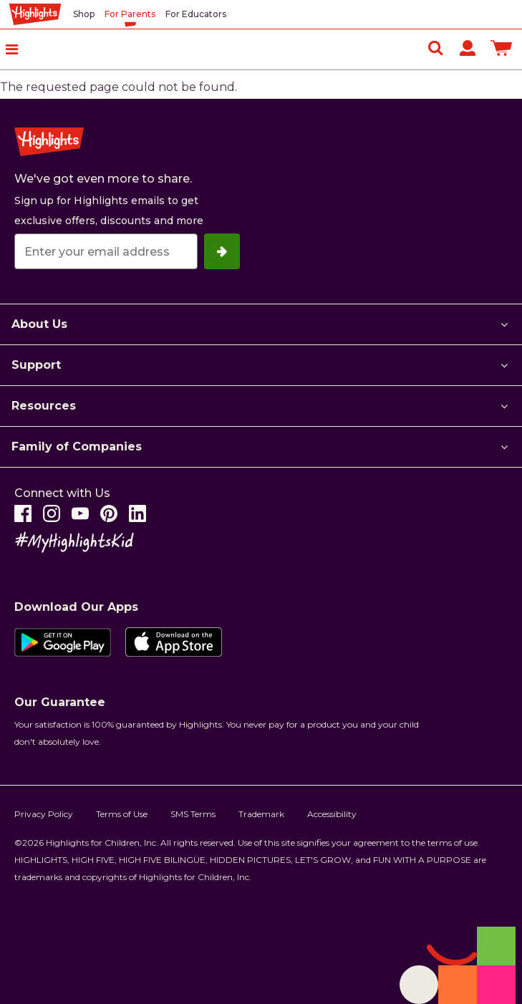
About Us (39, 324)
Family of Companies (76, 446)
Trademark (261, 813)
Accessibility (332, 813)
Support (36, 365)
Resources (43, 405)
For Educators (195, 14)
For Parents (130, 14)
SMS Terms (193, 813)
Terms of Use (122, 813)
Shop (84, 14)
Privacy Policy (43, 813)
